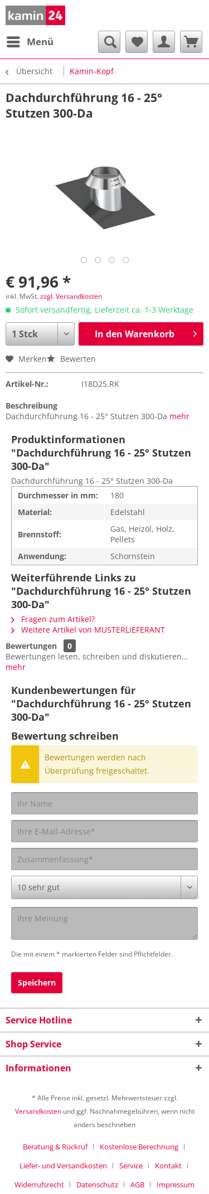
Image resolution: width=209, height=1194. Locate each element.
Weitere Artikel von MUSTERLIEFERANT (88, 629)
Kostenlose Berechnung (139, 1147)
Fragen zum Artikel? (53, 619)
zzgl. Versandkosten (71, 296)
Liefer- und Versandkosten (63, 1166)
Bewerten (71, 358)
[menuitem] (29, 42)
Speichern (37, 982)
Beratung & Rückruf (55, 1147)
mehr (179, 416)
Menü (30, 40)
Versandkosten (38, 1111)
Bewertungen (31, 645)
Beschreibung (31, 405)
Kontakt (168, 1166)
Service (131, 1166)
